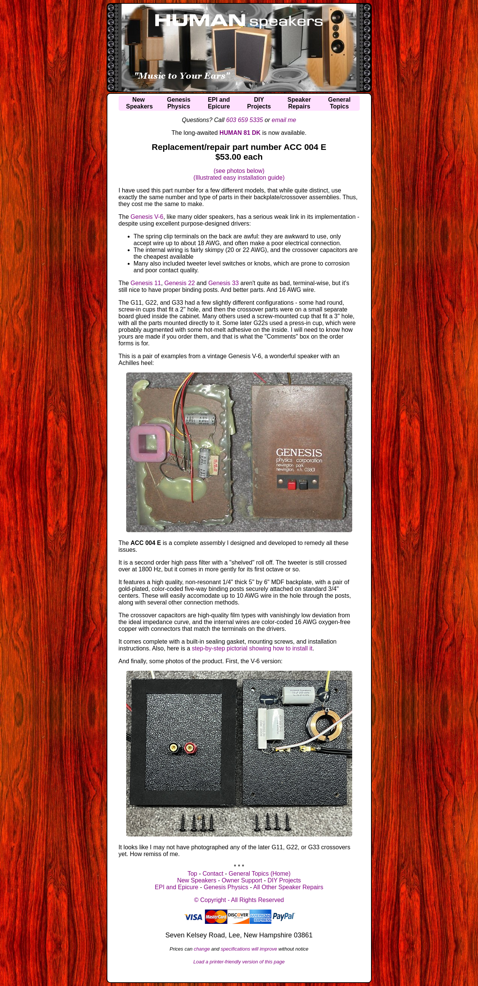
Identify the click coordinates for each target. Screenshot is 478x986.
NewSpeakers (139, 103)
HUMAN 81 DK (240, 133)
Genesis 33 (223, 283)
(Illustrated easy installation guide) (239, 177)
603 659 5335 (244, 120)
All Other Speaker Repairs (288, 887)
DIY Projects (284, 880)
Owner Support (241, 880)
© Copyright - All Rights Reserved (239, 900)
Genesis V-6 (147, 217)
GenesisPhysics (178, 103)
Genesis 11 (146, 283)
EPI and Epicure (177, 887)
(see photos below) (239, 171)
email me (284, 120)
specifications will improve (249, 949)
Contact (213, 873)
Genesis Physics (226, 887)
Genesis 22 (179, 283)
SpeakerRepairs (299, 103)
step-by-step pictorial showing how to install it (252, 648)
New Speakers (196, 880)
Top (192, 873)
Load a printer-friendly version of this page (239, 962)
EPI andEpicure (219, 103)
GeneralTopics (339, 103)
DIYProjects (259, 103)
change (202, 949)
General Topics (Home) (259, 873)
